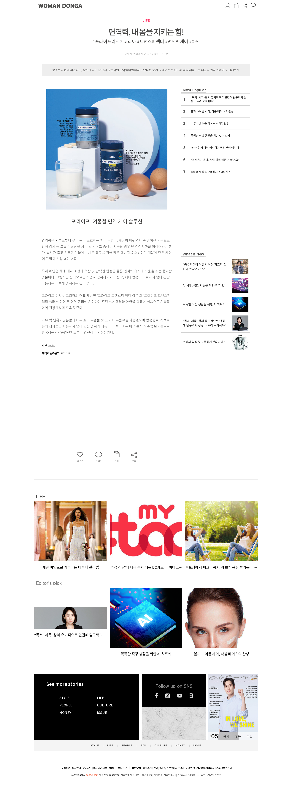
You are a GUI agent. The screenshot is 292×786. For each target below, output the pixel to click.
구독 (238, 736)
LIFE (146, 20)
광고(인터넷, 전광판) (163, 768)
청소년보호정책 (224, 768)
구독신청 (65, 768)
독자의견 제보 (100, 768)
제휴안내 (179, 768)
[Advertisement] (97, 393)
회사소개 (147, 768)
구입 (249, 736)
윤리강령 (86, 768)
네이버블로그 (191, 696)
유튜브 (179, 696)
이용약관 (190, 768)
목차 (226, 736)
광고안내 (76, 768)
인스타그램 (167, 696)
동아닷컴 (136, 768)
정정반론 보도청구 (118, 768)
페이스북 (156, 696)
